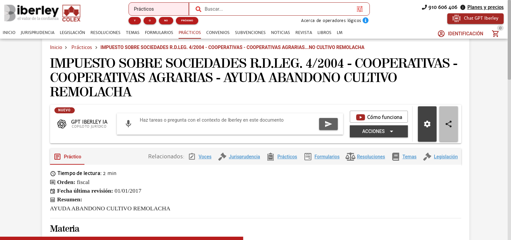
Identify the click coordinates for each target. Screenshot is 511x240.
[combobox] (279, 9)
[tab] (9, 33)
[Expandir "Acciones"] (379, 131)
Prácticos (81, 47)
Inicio (56, 47)
